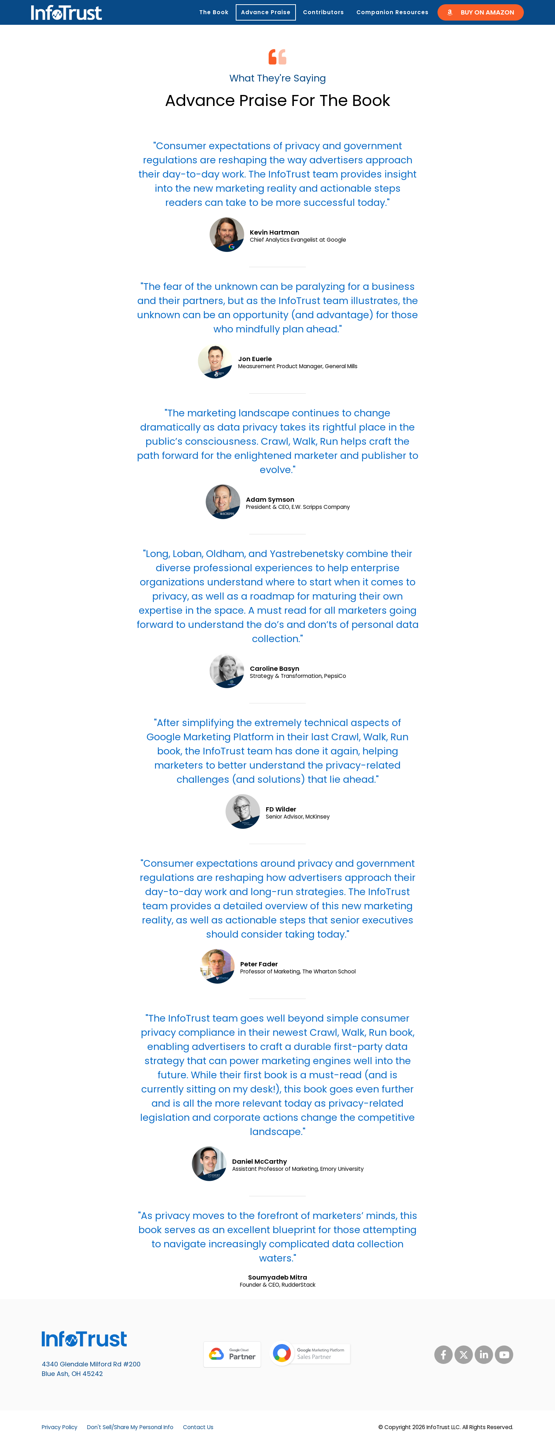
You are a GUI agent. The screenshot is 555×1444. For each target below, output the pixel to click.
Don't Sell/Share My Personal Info (130, 1427)
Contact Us (198, 1427)
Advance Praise (266, 12)
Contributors (323, 12)
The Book (214, 12)
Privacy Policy (60, 1427)
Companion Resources (394, 12)
